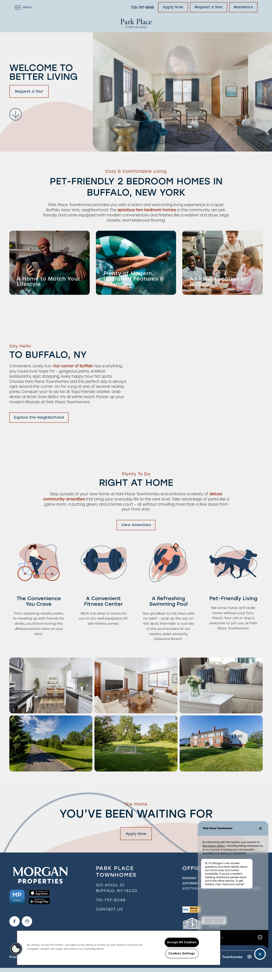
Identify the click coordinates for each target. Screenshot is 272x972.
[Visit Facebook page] (14, 921)
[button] (173, 7)
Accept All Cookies (182, 942)
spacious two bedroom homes (146, 210)
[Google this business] (27, 921)
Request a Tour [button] (29, 91)
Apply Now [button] (136, 834)
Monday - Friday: (197, 878)
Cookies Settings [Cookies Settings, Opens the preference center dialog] (181, 953)
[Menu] (23, 7)
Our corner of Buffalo (73, 366)
